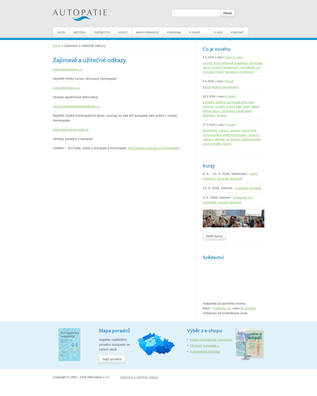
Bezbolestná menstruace (221, 87)
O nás (218, 32)
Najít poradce (112, 359)
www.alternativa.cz (66, 88)
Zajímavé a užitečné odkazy (139, 377)
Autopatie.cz (62, 2)
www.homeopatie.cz (67, 69)
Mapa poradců (147, 32)
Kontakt (237, 32)
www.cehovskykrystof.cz (70, 129)
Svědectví (102, 32)
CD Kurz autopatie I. (204, 345)
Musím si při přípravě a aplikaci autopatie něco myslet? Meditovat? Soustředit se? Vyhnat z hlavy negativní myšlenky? (233, 67)
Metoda (80, 32)
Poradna (174, 32)
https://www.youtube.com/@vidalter (154, 148)
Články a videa (233, 57)
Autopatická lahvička (205, 351)
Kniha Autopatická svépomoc (211, 340)
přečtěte (250, 308)
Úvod (61, 32)
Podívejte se (221, 308)
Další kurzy (214, 236)
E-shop (197, 32)
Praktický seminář (248, 188)
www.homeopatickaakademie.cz (76, 106)
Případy (229, 81)
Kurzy (123, 32)
